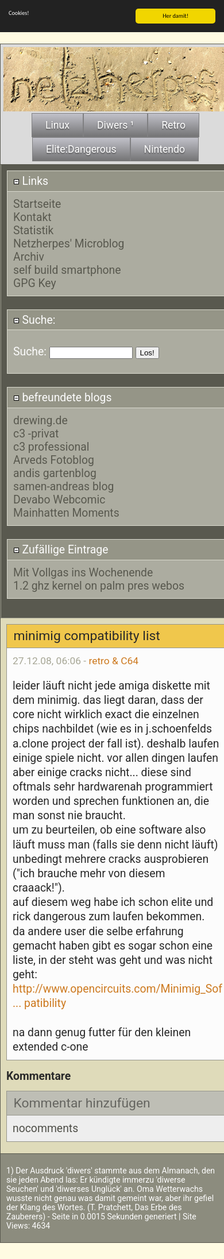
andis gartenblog (54, 472)
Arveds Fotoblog (53, 459)
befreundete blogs (62, 396)
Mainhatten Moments (66, 511)
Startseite (37, 203)
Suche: (34, 319)
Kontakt (32, 216)
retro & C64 (113, 659)
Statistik (33, 229)
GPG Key (34, 282)
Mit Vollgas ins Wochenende (83, 571)
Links (30, 180)
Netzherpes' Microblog (68, 242)
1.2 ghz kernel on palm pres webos (98, 584)
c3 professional (51, 445)
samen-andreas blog (63, 485)
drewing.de (40, 419)
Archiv (28, 255)
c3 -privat (36, 432)
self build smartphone (67, 269)
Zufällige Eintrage (61, 548)
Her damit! (175, 14)
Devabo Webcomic (59, 498)
